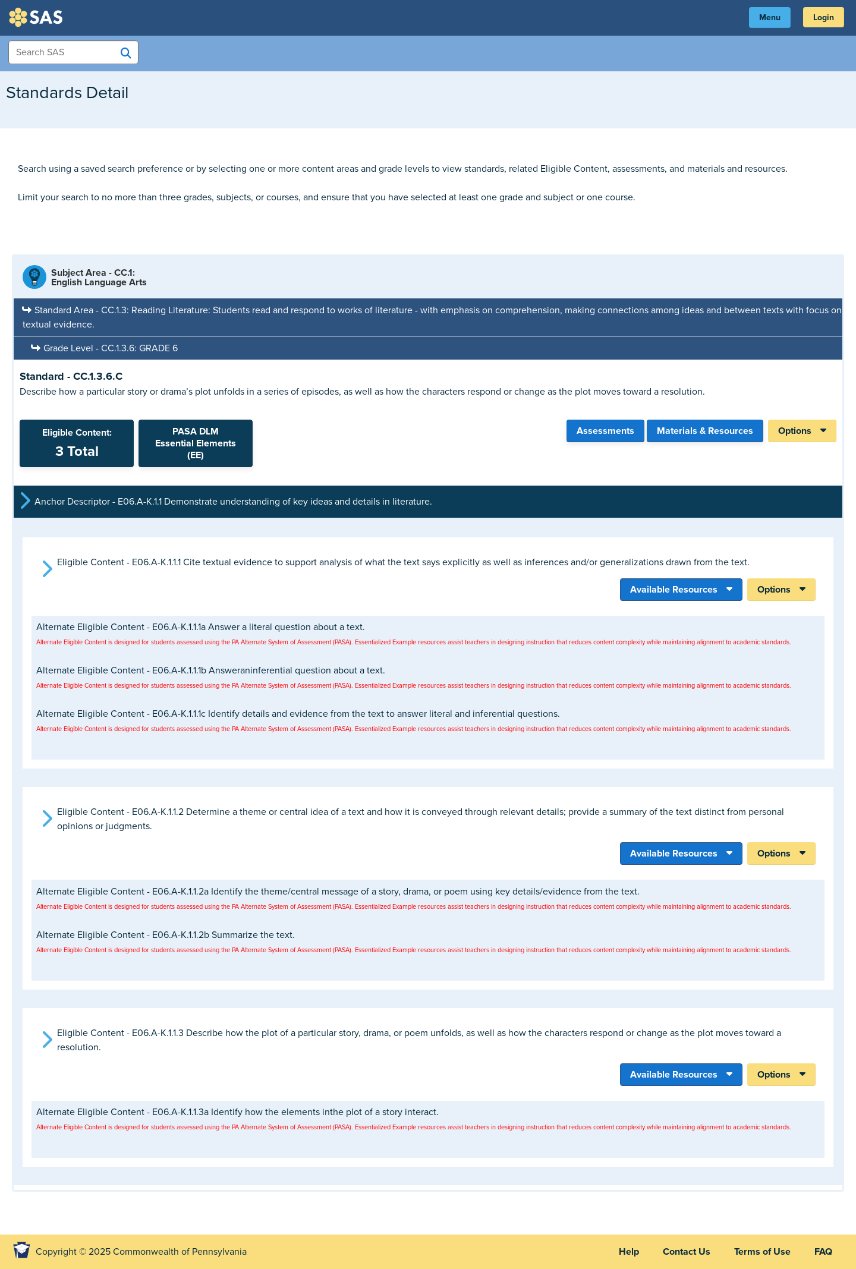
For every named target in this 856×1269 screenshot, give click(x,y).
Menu (770, 17)
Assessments (605, 431)
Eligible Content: (77, 443)
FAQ (823, 1252)
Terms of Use (762, 1252)
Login (823, 17)
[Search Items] (73, 52)
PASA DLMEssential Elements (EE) (195, 443)
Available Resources (673, 590)
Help (629, 1252)
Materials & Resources (705, 431)
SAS (37, 17)
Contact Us (686, 1252)
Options (794, 431)
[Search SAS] (126, 52)
